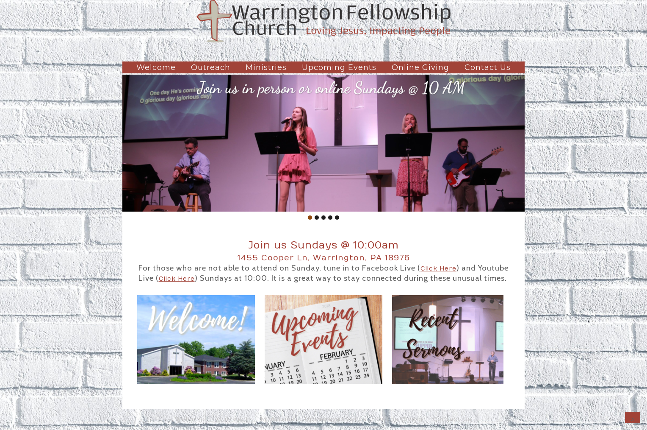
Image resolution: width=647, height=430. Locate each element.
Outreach (210, 67)
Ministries (266, 67)
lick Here (440, 268)
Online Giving (420, 67)
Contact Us (488, 67)
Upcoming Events (339, 67)
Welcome (156, 67)
